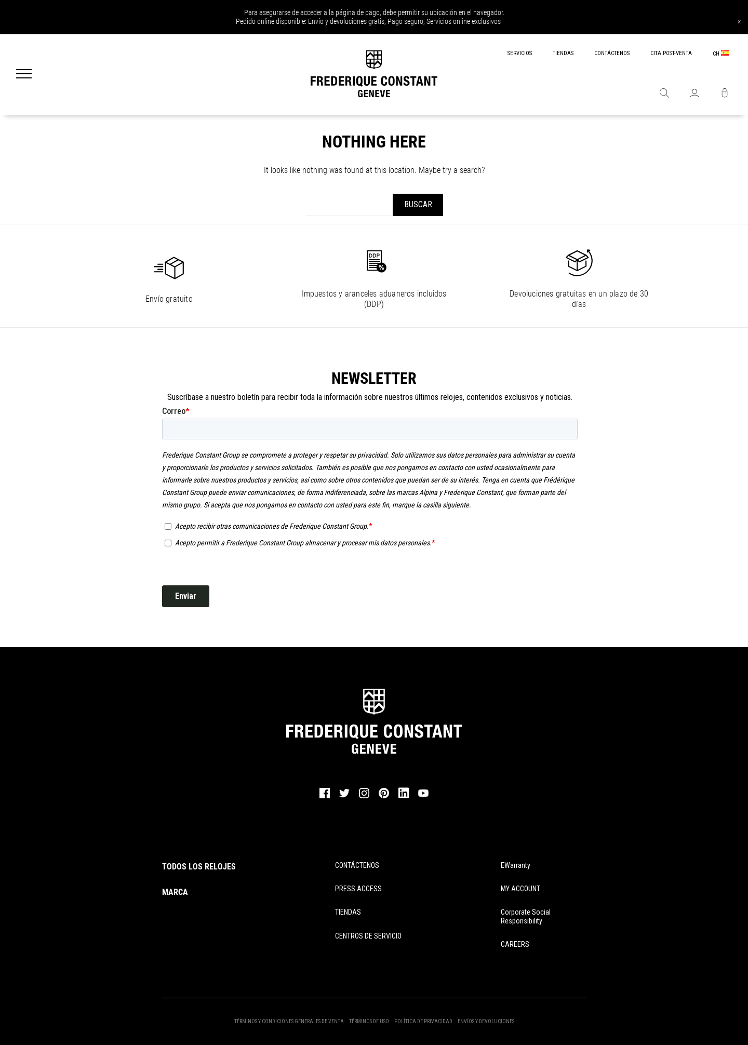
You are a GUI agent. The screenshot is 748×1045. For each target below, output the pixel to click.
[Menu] (23, 74)
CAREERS (515, 944)
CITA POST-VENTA (671, 53)
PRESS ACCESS (358, 889)
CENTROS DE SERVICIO (368, 936)
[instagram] (364, 796)
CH (721, 53)
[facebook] (324, 796)
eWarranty (515, 865)
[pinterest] (384, 796)
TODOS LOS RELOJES (199, 867)
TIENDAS (563, 53)
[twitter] (344, 796)
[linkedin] (403, 797)
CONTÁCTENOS (612, 53)
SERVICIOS (519, 53)
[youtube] (423, 795)
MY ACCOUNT (520, 889)
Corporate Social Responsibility (526, 916)
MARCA (175, 892)
